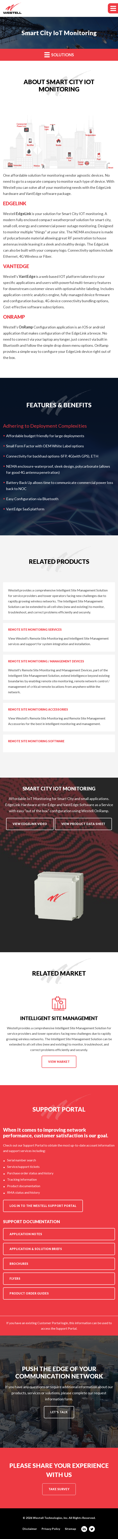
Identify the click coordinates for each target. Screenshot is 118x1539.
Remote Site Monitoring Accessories (38, 709)
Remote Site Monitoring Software (36, 741)
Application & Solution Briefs (36, 1249)
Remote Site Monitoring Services (35, 629)
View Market (59, 1064)
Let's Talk (59, 1412)
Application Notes (26, 1234)
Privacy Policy (51, 1528)
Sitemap (70, 1528)
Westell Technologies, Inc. (50, 1517)
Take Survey (59, 1489)
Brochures (19, 1263)
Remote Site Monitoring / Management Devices (46, 661)
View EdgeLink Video (30, 824)
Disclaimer (30, 1528)
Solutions (59, 54)
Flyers (15, 1278)
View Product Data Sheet (83, 824)
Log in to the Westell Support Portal (43, 1206)
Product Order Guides (29, 1293)
